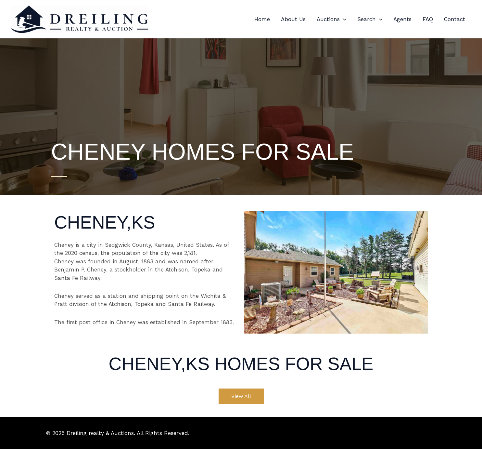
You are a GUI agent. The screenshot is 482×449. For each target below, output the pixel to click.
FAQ (428, 19)
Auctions (331, 19)
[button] (343, 19)
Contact (454, 19)
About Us (293, 19)
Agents (402, 19)
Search (369, 19)
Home (262, 19)
